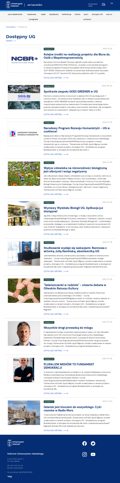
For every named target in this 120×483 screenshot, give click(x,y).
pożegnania (33, 19)
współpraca (54, 14)
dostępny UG (97, 14)
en (112, 3)
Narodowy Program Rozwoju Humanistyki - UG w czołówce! (77, 129)
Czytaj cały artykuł (53, 78)
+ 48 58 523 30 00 (25, 472)
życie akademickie (15, 14)
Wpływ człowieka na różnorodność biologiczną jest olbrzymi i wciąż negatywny (75, 169)
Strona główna (10, 27)
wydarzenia (31, 14)
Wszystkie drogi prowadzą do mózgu (68, 328)
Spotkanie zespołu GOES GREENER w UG (71, 91)
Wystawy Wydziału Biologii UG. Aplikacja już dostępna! (73, 209)
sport (86, 14)
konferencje (66, 14)
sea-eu (109, 14)
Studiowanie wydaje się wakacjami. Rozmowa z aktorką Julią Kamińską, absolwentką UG (75, 249)
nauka (43, 14)
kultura (77, 14)
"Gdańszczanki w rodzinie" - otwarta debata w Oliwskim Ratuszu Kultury (75, 286)
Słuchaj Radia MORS (96, 5)
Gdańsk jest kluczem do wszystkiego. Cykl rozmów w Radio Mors (72, 408)
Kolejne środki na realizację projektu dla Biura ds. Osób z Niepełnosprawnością (77, 56)
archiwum (87, 19)
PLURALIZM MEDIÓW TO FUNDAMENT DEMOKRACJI (69, 366)
